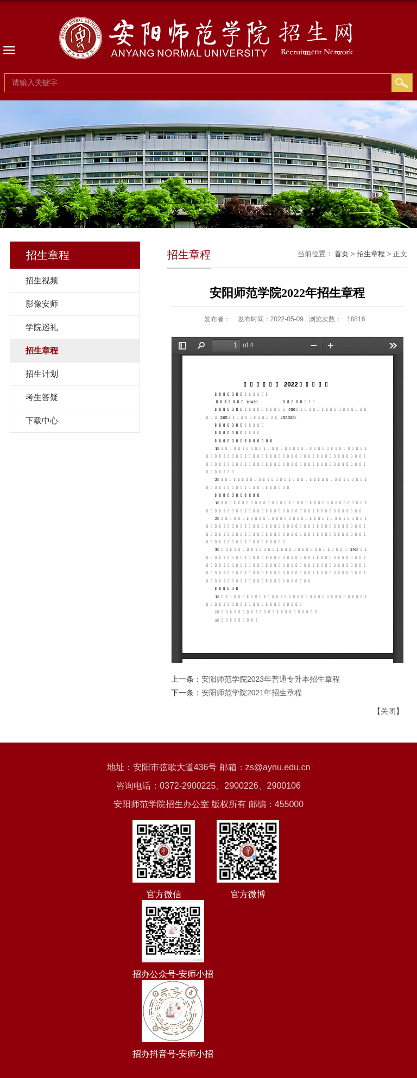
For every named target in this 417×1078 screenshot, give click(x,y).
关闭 (388, 711)
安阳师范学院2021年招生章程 (251, 692)
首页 (341, 254)
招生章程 (371, 254)
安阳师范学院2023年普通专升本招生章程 (270, 679)
